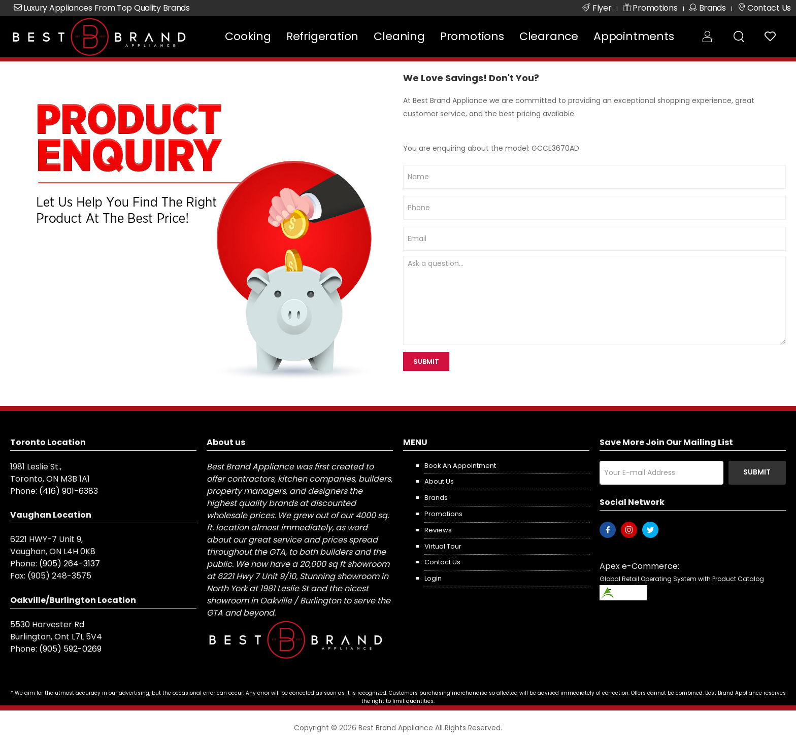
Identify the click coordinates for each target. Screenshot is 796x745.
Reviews (438, 530)
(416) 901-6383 (68, 491)
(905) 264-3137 (69, 563)
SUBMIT (426, 361)
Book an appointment (460, 465)
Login (433, 578)
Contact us (442, 562)
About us (439, 481)
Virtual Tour (442, 546)
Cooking (248, 36)
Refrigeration (322, 36)
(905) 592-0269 (70, 649)
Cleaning (399, 36)
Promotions (472, 36)
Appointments (633, 36)
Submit (757, 472)
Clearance (548, 36)
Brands (436, 497)
